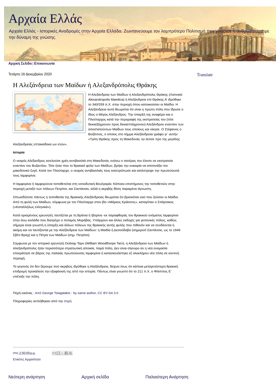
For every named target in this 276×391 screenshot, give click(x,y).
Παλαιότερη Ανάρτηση (166, 376)
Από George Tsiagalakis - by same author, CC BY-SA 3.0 (76, 293)
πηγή (68, 301)
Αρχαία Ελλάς (45, 18)
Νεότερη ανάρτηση (27, 376)
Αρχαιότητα (32, 359)
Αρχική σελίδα (95, 376)
